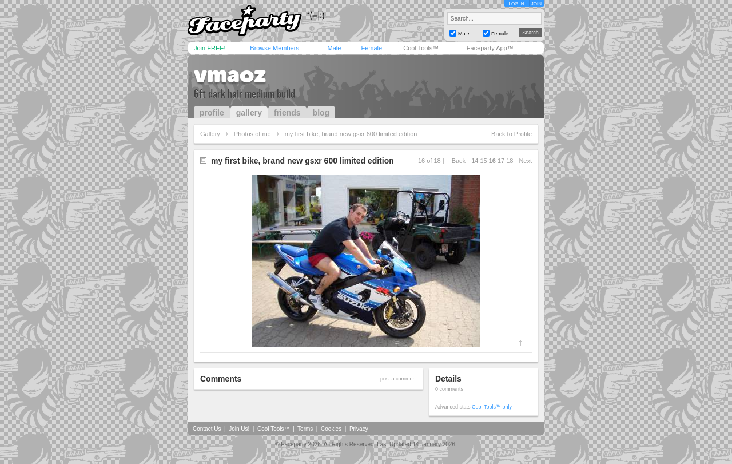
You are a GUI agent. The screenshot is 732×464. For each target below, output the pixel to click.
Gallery (210, 133)
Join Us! (239, 429)
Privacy (358, 429)
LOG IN (516, 3)
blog (321, 112)
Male (334, 48)
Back (459, 160)
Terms (305, 429)
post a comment (398, 379)
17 (501, 160)
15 (483, 160)
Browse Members (274, 48)
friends (287, 112)
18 (509, 160)
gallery (249, 112)
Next (525, 160)
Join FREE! (210, 48)
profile (212, 112)
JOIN (536, 3)
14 (474, 160)
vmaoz (230, 74)
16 (492, 160)
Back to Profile (511, 133)
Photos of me (252, 133)
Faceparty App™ (490, 48)
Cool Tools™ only (492, 407)
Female (371, 48)
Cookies (331, 429)
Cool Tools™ (421, 48)
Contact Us (207, 429)
